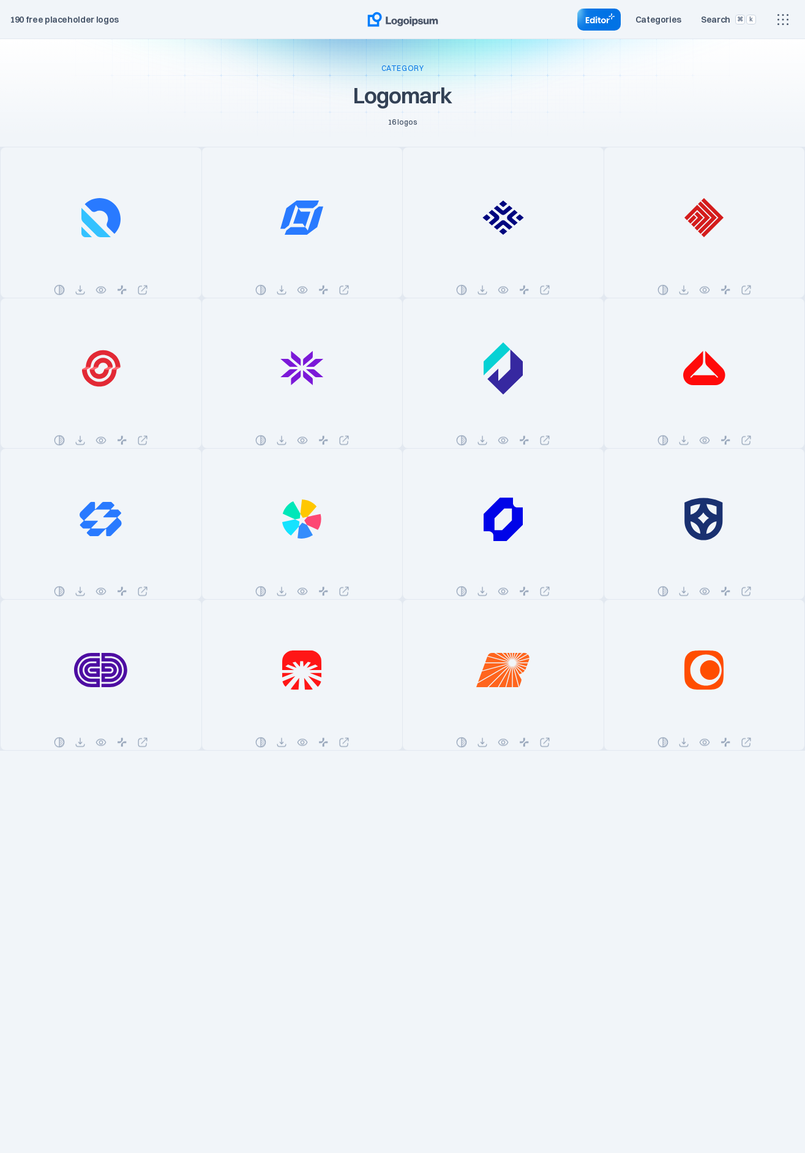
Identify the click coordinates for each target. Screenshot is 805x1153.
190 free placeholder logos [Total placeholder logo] (64, 19)
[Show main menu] (783, 19)
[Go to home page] (403, 19)
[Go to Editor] (599, 20)
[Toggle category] (659, 19)
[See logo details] (101, 222)
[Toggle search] (728, 19)
